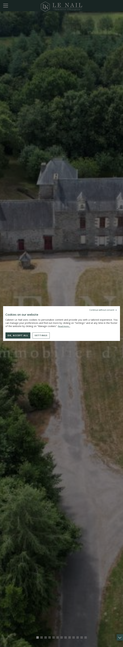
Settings (41, 335)
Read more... (64, 326)
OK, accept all (18, 335)
